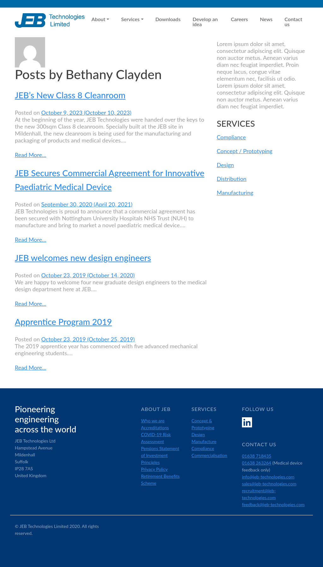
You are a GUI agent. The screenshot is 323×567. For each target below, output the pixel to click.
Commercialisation (209, 455)
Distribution (231, 178)
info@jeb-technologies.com (268, 476)
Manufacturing (235, 192)
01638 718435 (256, 456)
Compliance (231, 137)
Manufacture (203, 441)
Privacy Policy (154, 469)
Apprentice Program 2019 (63, 321)
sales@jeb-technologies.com (269, 483)
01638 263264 (256, 463)
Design (225, 164)
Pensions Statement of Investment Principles (160, 455)
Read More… (30, 154)
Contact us (293, 21)
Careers (239, 19)
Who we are (153, 420)
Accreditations (155, 427)
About (98, 19)
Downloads (168, 19)
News (266, 19)
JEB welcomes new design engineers (83, 257)
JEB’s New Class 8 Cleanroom (70, 95)
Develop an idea (205, 21)
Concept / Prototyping (245, 151)
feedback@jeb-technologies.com (273, 504)
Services (130, 19)
